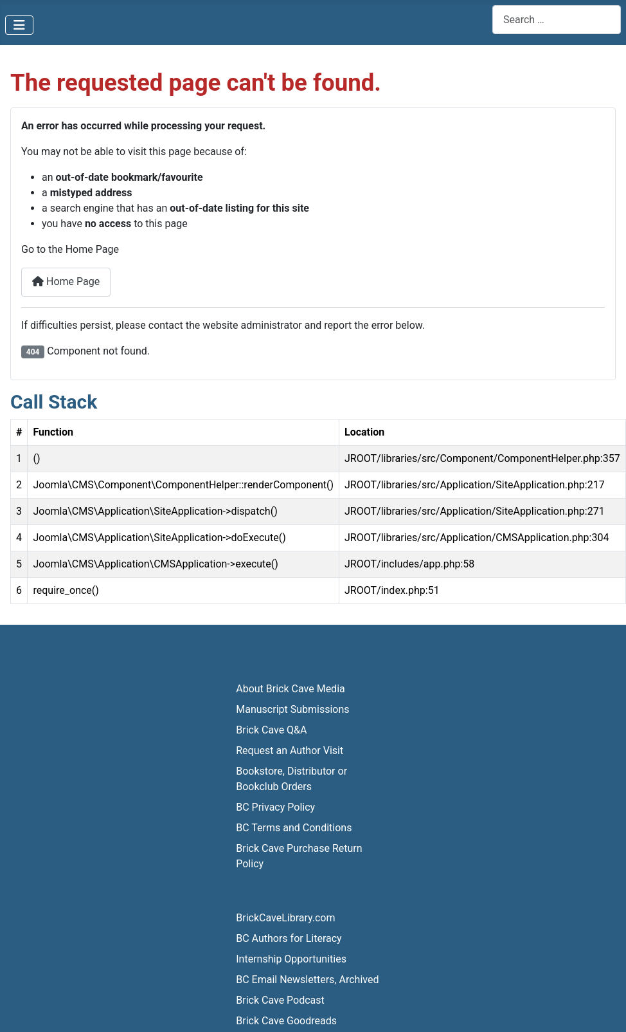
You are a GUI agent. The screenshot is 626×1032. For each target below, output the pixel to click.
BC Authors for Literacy (288, 938)
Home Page (66, 281)
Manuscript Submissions (292, 709)
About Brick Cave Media (290, 689)
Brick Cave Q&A (271, 730)
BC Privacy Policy (275, 807)
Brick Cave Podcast (280, 1000)
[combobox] (556, 19)
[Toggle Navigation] (19, 25)
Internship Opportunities (291, 959)
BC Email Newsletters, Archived (307, 979)
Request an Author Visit (289, 750)
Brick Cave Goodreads (286, 1021)
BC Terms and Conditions (294, 828)
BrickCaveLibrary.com (285, 918)
